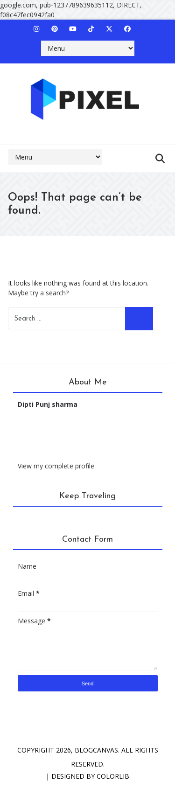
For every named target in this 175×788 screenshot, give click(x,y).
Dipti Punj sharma (47, 404)
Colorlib (113, 776)
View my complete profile (56, 465)
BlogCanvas (96, 750)
